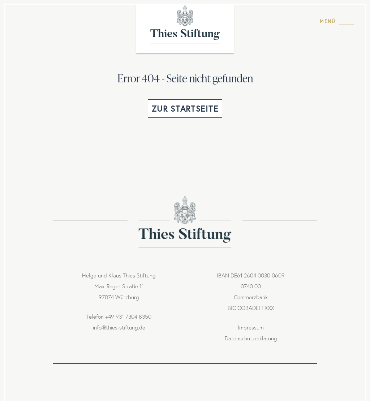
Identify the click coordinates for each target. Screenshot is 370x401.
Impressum (251, 327)
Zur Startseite (185, 109)
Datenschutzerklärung (251, 338)
